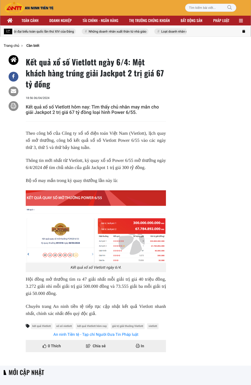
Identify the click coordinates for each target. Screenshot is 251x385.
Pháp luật (221, 20)
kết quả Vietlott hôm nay (92, 326)
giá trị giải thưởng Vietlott (127, 326)
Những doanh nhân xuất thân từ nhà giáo (118, 32)
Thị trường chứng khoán (149, 20)
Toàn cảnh (30, 20)
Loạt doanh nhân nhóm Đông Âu (185, 32)
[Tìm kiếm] (230, 8)
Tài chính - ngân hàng (100, 20)
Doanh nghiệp (60, 20)
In (140, 346)
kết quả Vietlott (41, 326)
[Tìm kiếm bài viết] (210, 8)
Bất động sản (191, 20)
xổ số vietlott (64, 326)
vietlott (153, 326)
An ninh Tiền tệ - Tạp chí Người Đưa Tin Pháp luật (95, 334)
